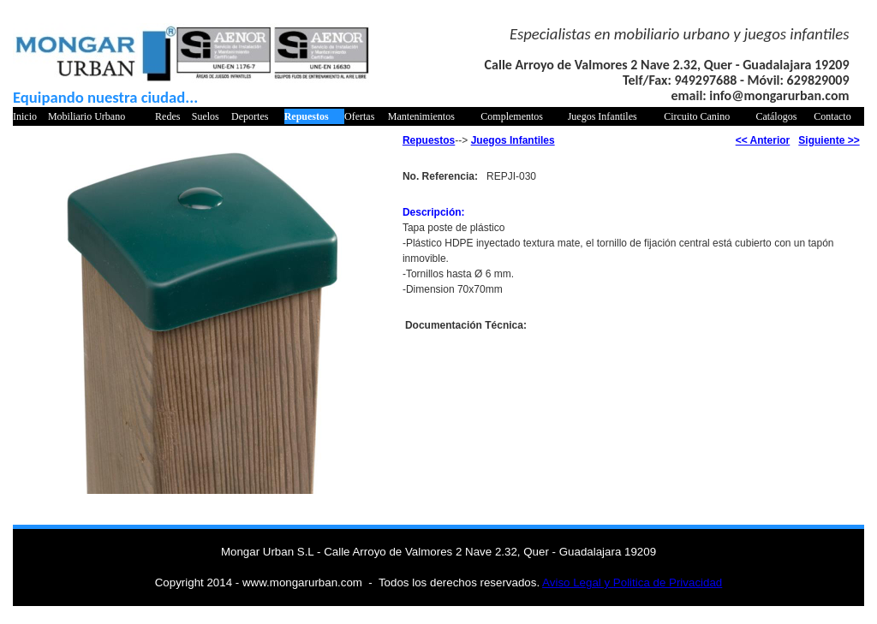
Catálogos (775, 116)
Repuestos (306, 116)
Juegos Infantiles (602, 116)
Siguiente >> (828, 140)
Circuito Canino (697, 116)
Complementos (511, 116)
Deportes (249, 116)
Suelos (205, 116)
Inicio (25, 116)
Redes (167, 116)
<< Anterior (763, 140)
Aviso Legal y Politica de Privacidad (632, 582)
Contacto (832, 116)
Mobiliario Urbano (86, 116)
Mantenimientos (421, 116)
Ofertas (359, 116)
